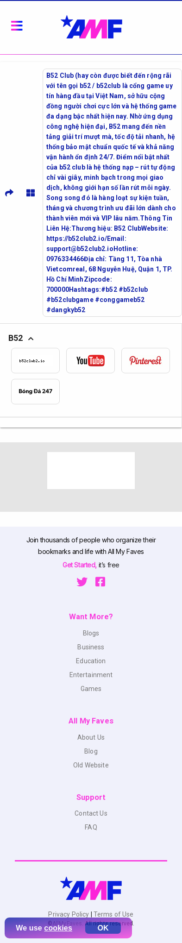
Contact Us (91, 813)
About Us (91, 737)
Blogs (91, 633)
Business (90, 647)
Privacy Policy (69, 914)
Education (91, 661)
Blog (91, 751)
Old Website (91, 765)
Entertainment (91, 675)
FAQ (91, 827)
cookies (58, 928)
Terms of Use (113, 914)
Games (91, 688)
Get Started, (80, 565)
